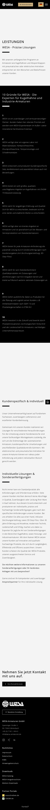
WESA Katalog (7, 776)
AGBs (4, 760)
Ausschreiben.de (12, 795)
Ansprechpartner (10, 582)
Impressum (6, 752)
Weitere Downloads (10, 783)
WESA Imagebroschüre (11, 779)
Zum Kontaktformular (14, 684)
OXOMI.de (9, 798)
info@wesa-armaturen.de (11, 734)
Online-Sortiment (26, 4)
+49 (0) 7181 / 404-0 (10, 731)
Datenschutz (7, 756)
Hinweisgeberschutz (10, 763)
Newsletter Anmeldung (14, 712)
